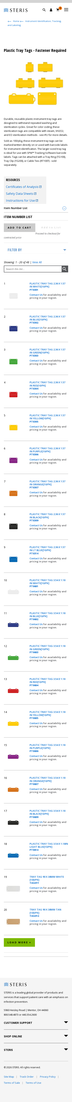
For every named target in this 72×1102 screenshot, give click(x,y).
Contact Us (36, 294)
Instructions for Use (22, 200)
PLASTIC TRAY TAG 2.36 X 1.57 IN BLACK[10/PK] (47, 517)
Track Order (27, 1076)
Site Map (9, 1076)
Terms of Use (33, 1082)
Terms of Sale (12, 1082)
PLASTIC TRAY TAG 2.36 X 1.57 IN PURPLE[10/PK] (47, 451)
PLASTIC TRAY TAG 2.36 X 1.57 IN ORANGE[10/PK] (47, 484)
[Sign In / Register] (51, 9)
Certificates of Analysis (23, 187)
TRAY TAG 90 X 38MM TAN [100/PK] (45, 912)
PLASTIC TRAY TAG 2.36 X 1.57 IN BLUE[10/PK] (47, 319)
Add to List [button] (51, 227)
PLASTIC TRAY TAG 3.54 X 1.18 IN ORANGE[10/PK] (47, 781)
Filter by (15, 249)
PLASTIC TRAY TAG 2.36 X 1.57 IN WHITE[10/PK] (47, 286)
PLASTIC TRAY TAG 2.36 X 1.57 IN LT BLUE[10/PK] (47, 550)
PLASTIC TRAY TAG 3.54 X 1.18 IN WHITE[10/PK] (47, 583)
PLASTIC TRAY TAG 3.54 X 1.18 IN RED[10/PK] (47, 682)
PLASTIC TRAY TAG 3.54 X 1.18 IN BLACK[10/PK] (47, 814)
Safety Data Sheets (21, 194)
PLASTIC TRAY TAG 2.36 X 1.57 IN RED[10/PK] (47, 385)
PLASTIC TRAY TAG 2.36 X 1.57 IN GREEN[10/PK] (47, 352)
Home (16, 21)
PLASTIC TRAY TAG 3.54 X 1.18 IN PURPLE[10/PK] (47, 748)
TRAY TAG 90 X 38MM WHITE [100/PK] (47, 880)
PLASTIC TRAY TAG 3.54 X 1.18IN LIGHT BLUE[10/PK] (49, 847)
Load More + (19, 942)
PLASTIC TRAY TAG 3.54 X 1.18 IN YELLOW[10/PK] (47, 715)
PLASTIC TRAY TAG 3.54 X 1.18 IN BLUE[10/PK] (47, 616)
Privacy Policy (48, 1076)
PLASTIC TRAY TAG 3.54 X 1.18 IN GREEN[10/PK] (47, 649)
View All (37, 262)
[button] (46, 14)
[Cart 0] (58, 10)
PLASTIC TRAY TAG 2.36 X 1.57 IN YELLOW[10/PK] (47, 418)
